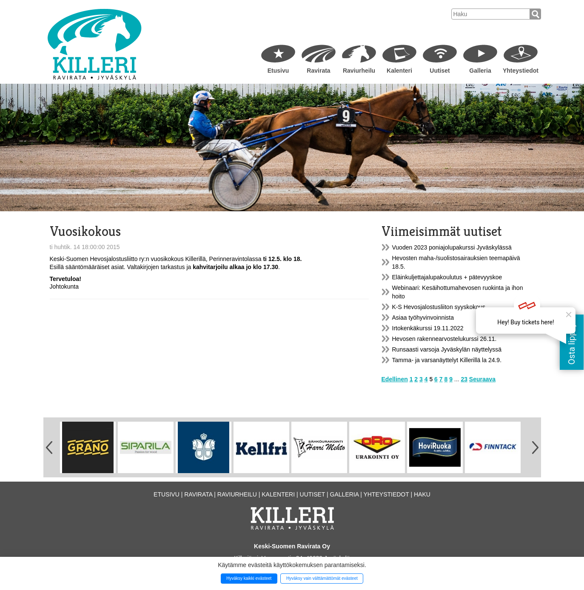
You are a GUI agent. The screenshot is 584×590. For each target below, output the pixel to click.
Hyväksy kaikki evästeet (248, 578)
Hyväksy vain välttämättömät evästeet (322, 578)
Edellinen (395, 379)
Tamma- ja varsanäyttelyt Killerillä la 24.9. (447, 360)
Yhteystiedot (520, 70)
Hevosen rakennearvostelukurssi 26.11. (444, 338)
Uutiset (440, 70)
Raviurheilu (359, 70)
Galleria (480, 70)
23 (464, 379)
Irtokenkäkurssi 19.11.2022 (428, 328)
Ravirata (318, 70)
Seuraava (482, 379)
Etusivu (278, 70)
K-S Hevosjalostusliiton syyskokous (438, 307)
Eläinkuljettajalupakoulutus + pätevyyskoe (447, 277)
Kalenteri (399, 70)
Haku (422, 494)
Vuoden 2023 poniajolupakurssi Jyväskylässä (452, 247)
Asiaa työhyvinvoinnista (423, 317)
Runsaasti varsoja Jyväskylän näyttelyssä (447, 349)
